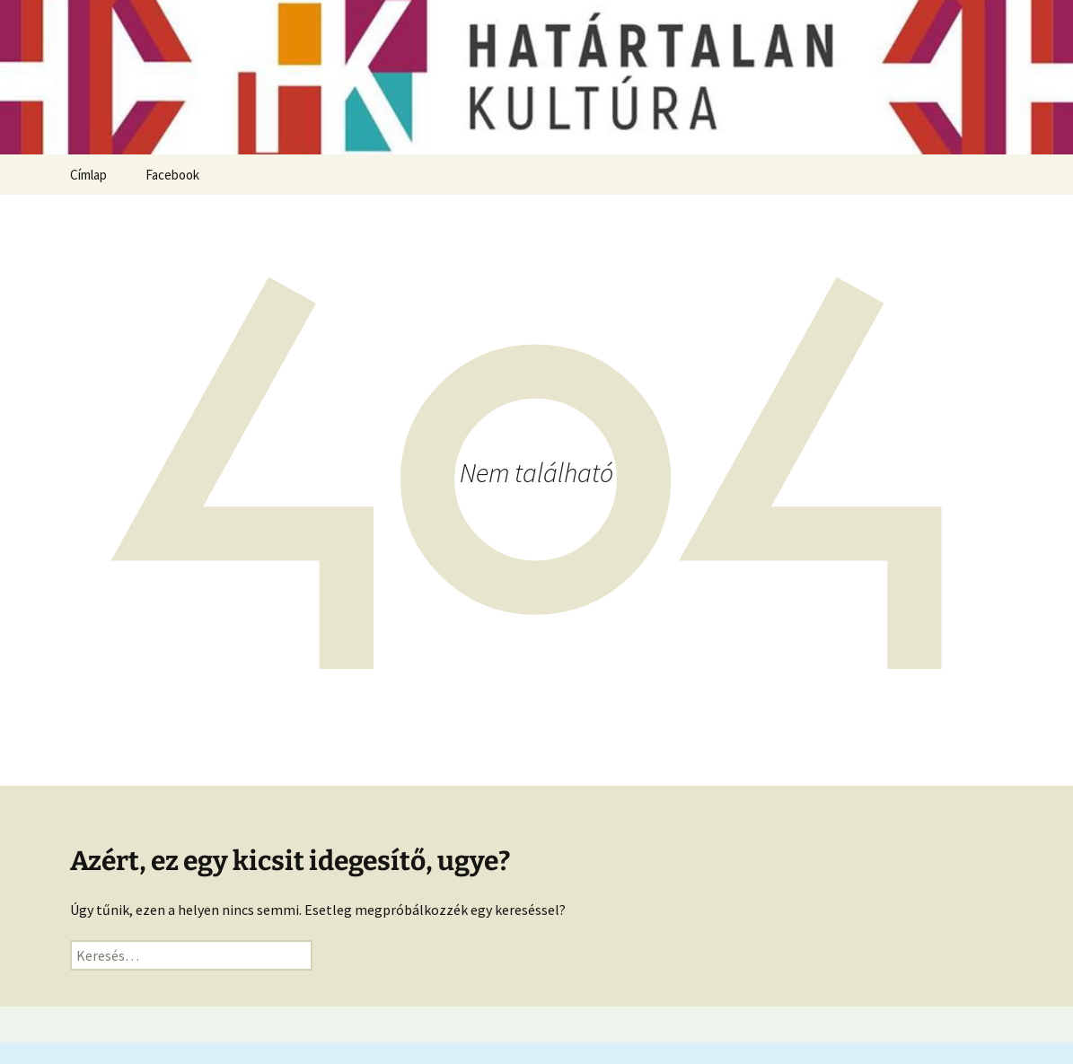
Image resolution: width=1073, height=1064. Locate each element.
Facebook (172, 174)
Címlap (88, 174)
